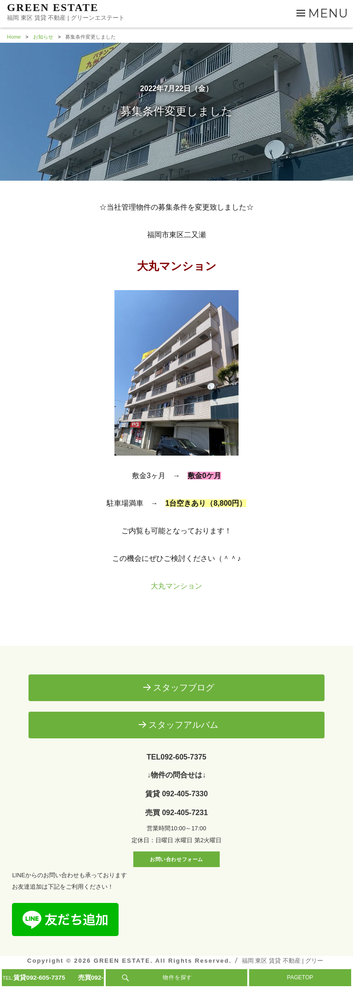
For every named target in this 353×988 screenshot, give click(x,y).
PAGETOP (300, 977)
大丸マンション (176, 586)
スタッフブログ (183, 687)
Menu (328, 13)
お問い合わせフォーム (176, 859)
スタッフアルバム (183, 725)
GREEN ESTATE (52, 7)
